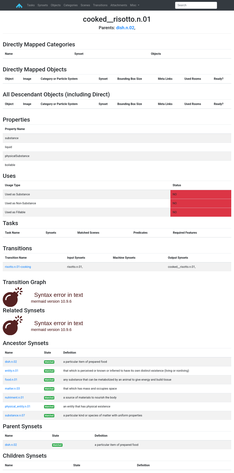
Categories (71, 5)
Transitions (100, 5)
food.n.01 (11, 379)
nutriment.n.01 (14, 397)
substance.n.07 (15, 415)
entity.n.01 (11, 370)
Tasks (31, 5)
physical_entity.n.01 (17, 406)
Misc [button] (133, 5)
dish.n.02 (125, 27)
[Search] (196, 5)
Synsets (43, 5)
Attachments (118, 5)
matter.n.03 (12, 388)
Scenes (85, 5)
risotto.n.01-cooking (18, 267)
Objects (56, 5)
